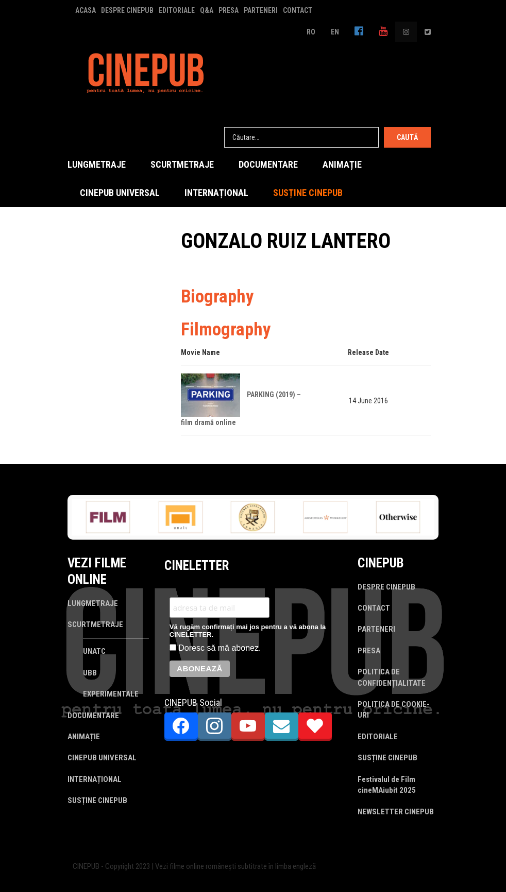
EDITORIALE (177, 10)
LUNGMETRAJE (97, 164)
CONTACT (297, 10)
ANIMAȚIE (342, 164)
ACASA (85, 10)
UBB (90, 672)
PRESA (228, 10)
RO (311, 32)
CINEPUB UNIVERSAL (120, 192)
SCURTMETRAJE (182, 164)
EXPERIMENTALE (111, 694)
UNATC (94, 651)
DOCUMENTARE (268, 164)
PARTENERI (261, 10)
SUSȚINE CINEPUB (308, 192)
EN (335, 32)
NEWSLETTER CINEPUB (396, 811)
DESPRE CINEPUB (127, 10)
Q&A (206, 10)
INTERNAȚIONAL (216, 192)
